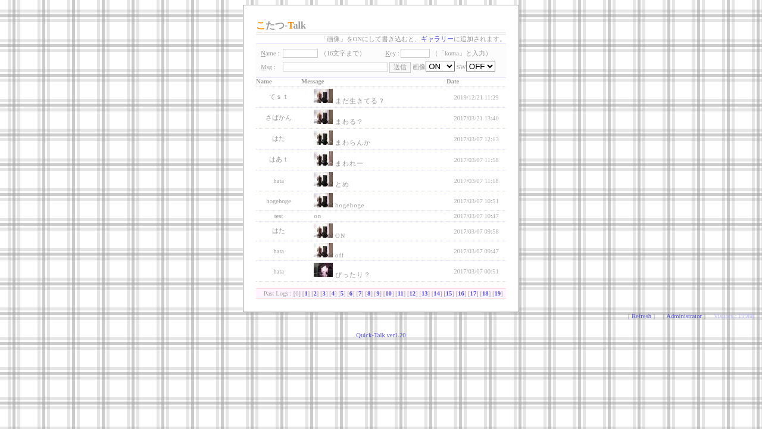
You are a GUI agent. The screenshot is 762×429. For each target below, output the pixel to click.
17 (473, 293)
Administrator (684, 316)
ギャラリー (437, 39)
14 (436, 293)
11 (401, 293)
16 (461, 293)
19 (497, 293)
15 (449, 293)
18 (485, 293)
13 (424, 293)
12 (413, 293)
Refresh (641, 316)
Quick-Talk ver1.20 (380, 335)
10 (388, 293)
